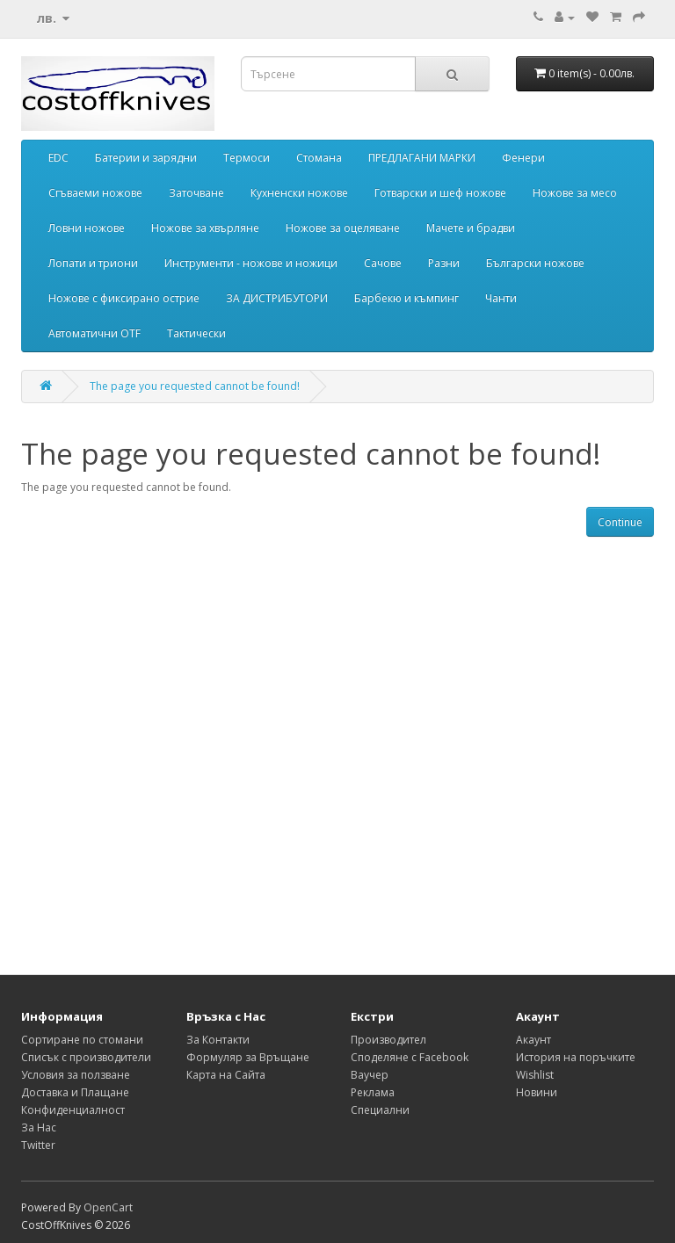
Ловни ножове (86, 227)
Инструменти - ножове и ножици (251, 263)
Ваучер (369, 1074)
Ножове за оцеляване (343, 227)
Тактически (196, 333)
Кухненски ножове (299, 192)
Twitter (38, 1145)
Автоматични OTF (94, 333)
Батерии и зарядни (146, 157)
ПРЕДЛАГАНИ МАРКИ (421, 157)
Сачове (383, 263)
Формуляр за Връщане (247, 1057)
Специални (380, 1109)
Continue (620, 522)
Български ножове (535, 263)
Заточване (196, 192)
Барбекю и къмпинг (406, 298)
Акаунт (533, 1039)
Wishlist (535, 1074)
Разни (444, 263)
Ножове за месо (575, 192)
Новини (536, 1092)
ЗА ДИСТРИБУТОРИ (277, 298)
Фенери (523, 157)
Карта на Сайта (225, 1074)
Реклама (373, 1092)
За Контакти (218, 1039)
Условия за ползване (75, 1074)
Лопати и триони (93, 263)
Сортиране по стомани (82, 1039)
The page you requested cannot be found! (195, 386)
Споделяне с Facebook (409, 1057)
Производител (388, 1039)
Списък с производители (86, 1057)
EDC (58, 157)
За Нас (38, 1127)
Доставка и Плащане (75, 1092)
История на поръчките (575, 1057)
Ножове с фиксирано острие (124, 298)
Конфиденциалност (73, 1109)
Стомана (319, 157)
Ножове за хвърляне (205, 227)
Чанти (501, 298)
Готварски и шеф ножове (440, 192)
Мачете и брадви (470, 227)
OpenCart (108, 1207)
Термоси (246, 157)
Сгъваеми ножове (95, 192)
